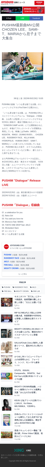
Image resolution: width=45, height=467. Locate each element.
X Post (8, 18)
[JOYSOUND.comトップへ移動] (39, 3)
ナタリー (12, 4)
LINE (22, 18)
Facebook (36, 18)
